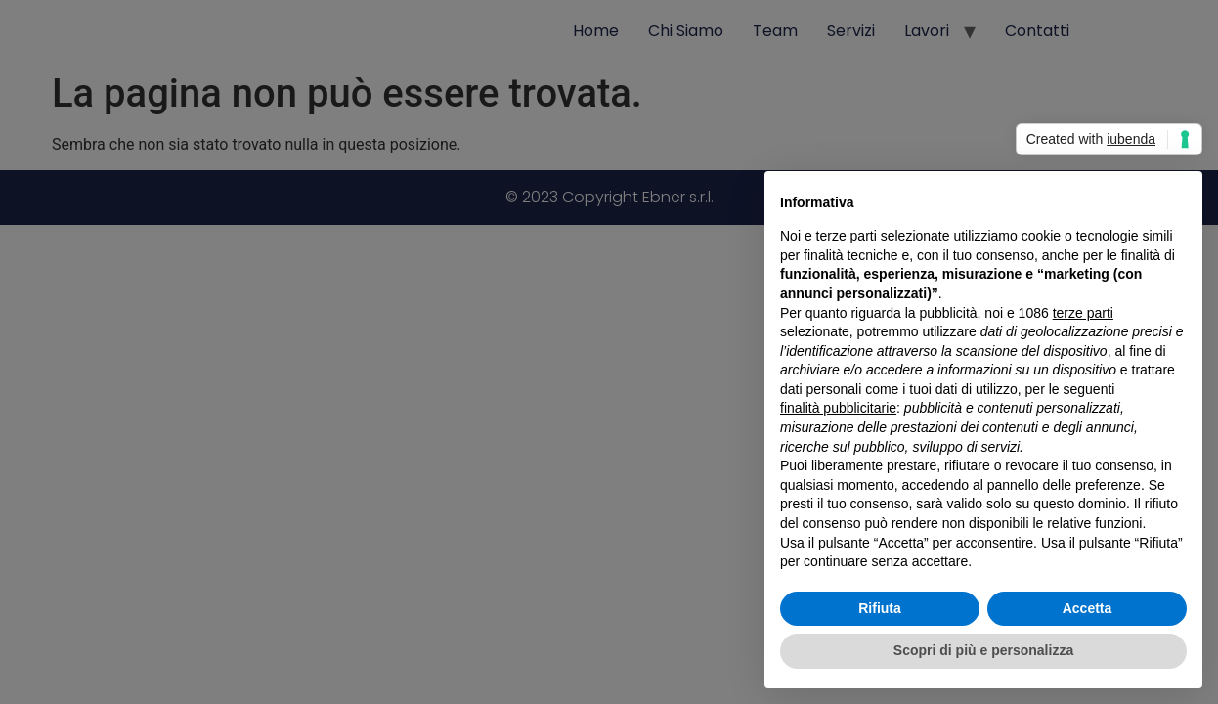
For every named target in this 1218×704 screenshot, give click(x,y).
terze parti (1083, 313)
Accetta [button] (1087, 608)
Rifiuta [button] (879, 608)
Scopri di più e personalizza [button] (983, 650)
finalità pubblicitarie (838, 408)
